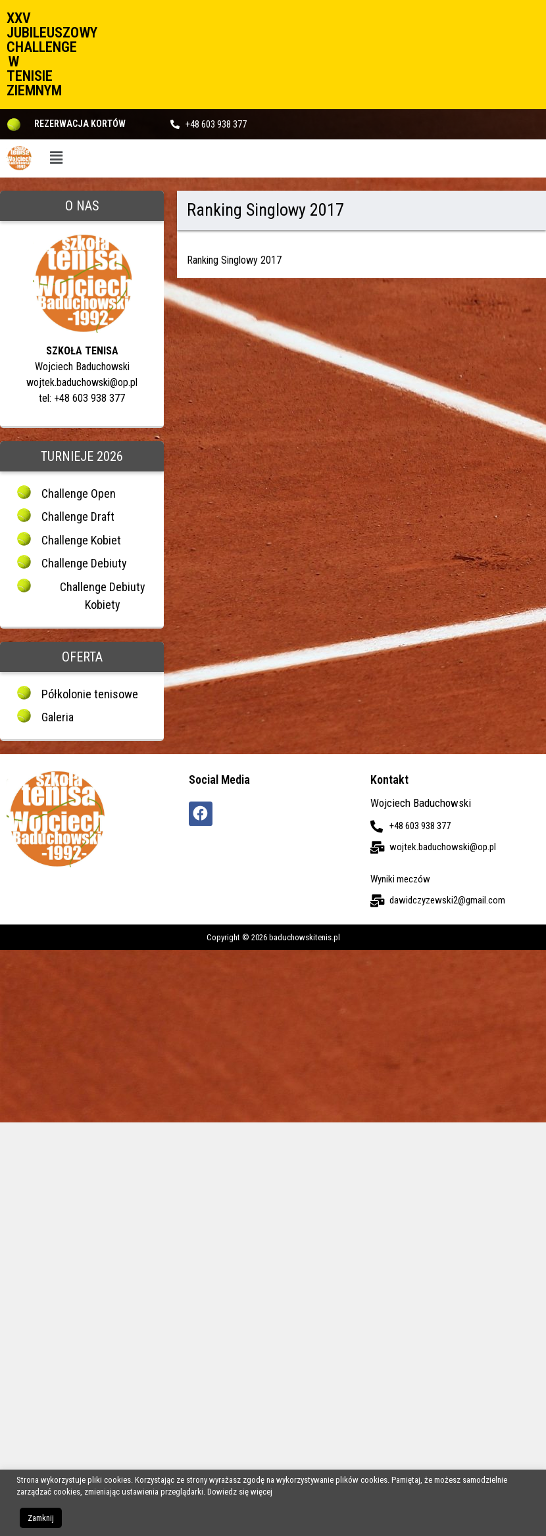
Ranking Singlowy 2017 (234, 260)
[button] (56, 158)
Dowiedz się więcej (239, 1492)
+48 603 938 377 (216, 124)
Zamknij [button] (41, 1518)
